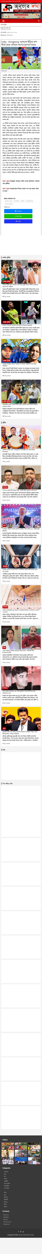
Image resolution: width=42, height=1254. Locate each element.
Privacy (5, 1220)
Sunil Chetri (9, 204)
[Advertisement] (21, 248)
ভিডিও (5, 1207)
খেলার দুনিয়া (4, 25)
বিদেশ (5, 1179)
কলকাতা (5, 487)
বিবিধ (5, 1204)
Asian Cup (8, 201)
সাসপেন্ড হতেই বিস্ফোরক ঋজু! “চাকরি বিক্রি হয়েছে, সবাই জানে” (19, 490)
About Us (6, 1215)
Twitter (18, 221)
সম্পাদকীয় (6, 1188)
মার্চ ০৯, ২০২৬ (6, 376)
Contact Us (6, 1224)
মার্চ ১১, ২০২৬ (6, 296)
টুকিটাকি (6, 1200)
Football (16, 201)
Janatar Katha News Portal (26, 1235)
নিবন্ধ (5, 1192)
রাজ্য (4, 647)
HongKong (29, 201)
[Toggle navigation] (3, 21)
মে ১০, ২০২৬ (6, 461)
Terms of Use (7, 1222)
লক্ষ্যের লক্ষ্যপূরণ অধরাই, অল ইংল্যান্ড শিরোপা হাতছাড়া (17, 325)
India (22, 201)
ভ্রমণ (5, 1195)
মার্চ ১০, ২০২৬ (6, 335)
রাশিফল (6, 1197)
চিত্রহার (5, 1202)
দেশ (4, 447)
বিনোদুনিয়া (6, 1186)
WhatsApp (18, 216)
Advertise (6, 1217)
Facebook (18, 211)
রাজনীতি (6, 1181)
